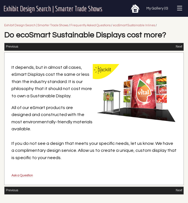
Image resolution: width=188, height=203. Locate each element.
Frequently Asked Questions (90, 25)
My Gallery (157, 8)
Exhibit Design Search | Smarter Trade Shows (52, 8)
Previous (12, 46)
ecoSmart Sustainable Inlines (134, 25)
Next (179, 46)
